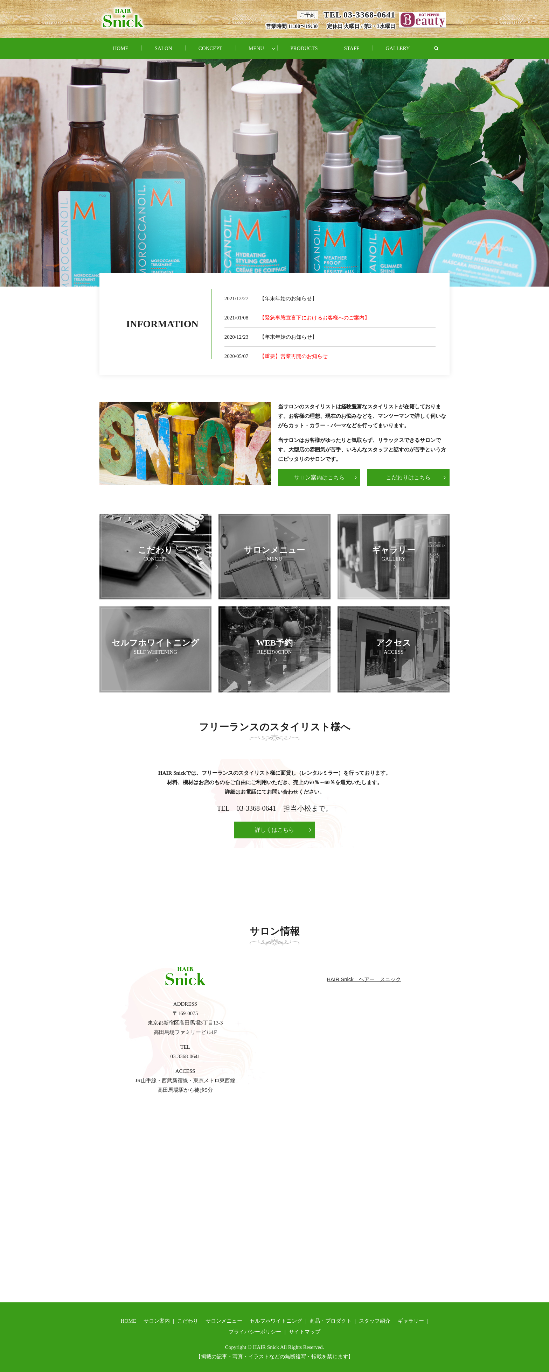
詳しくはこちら (274, 830)
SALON (163, 48)
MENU (256, 48)
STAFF (352, 48)
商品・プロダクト (331, 1321)
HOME (120, 48)
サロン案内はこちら (319, 477)
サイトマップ (304, 1332)
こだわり (187, 1321)
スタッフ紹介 (374, 1321)
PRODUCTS (304, 48)
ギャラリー (411, 1321)
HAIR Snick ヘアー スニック (364, 979)
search (443, 52)
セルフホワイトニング (276, 1321)
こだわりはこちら (408, 477)
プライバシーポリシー (255, 1332)
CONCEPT (210, 48)
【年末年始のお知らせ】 (288, 298)
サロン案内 (157, 1321)
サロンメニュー (224, 1321)
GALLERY (397, 48)
